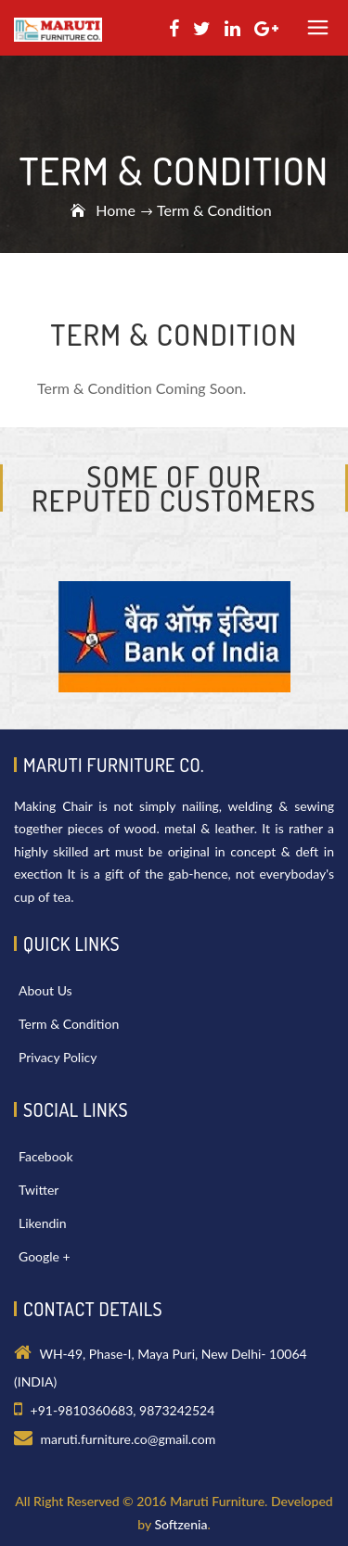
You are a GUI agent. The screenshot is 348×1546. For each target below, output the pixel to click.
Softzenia (180, 1524)
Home (115, 210)
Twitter (38, 1190)
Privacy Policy (58, 1057)
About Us (45, 990)
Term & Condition (69, 1024)
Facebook (46, 1156)
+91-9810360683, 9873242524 (123, 1410)
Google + (45, 1256)
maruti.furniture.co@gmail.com (128, 1439)
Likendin (42, 1223)
